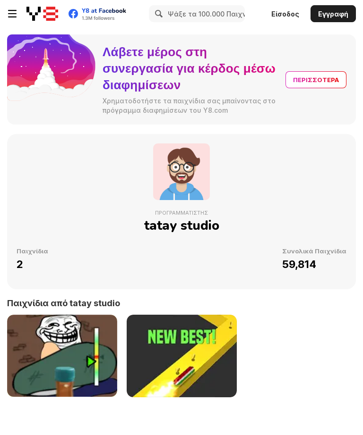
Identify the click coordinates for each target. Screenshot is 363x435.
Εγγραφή (333, 14)
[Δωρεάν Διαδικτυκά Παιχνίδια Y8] (42, 14)
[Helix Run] (182, 356)
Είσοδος (285, 14)
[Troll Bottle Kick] (62, 356)
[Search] (157, 13)
